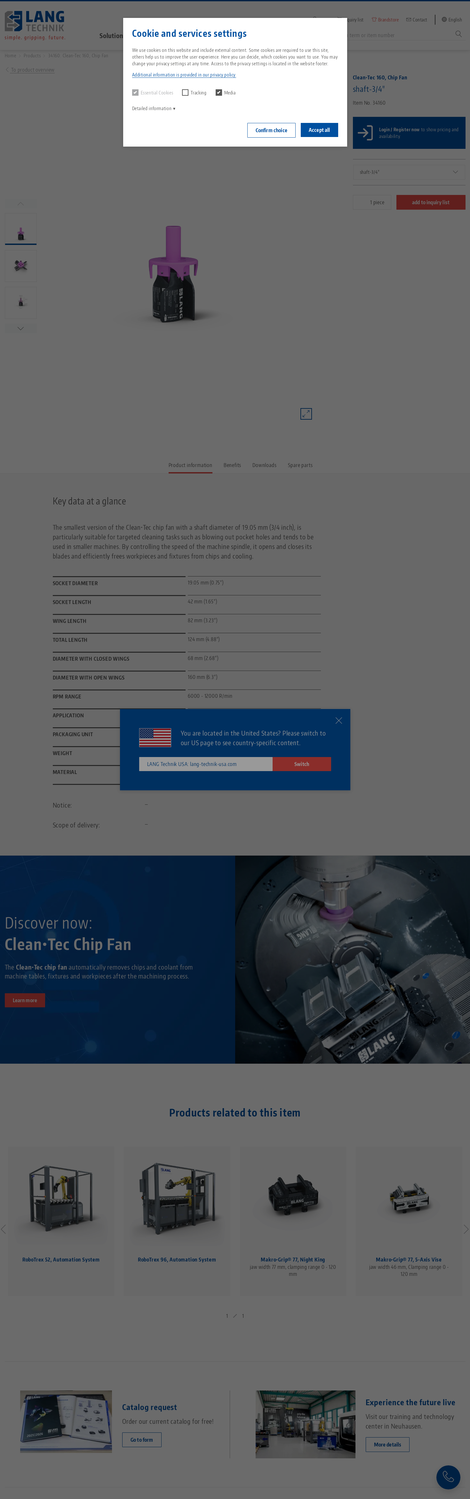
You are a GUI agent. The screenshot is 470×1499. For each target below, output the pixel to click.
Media (226, 92)
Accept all (319, 130)
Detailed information (152, 108)
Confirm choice (271, 130)
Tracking (194, 92)
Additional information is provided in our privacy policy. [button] (184, 74)
